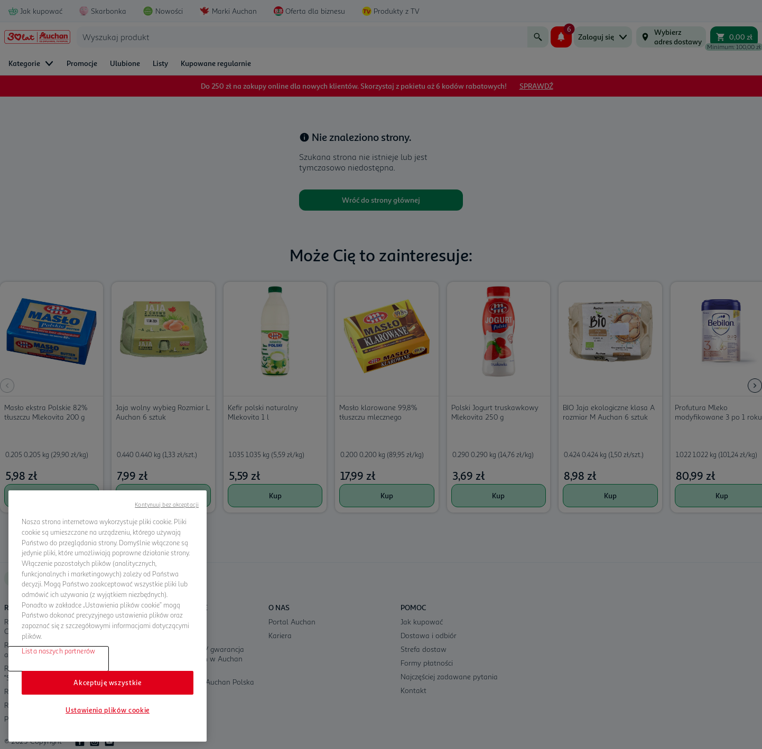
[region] (107, 616)
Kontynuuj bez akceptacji (167, 504)
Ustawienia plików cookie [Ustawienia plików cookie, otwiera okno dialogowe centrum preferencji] (108, 710)
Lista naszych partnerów (58, 651)
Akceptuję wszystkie (107, 682)
